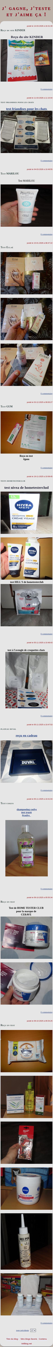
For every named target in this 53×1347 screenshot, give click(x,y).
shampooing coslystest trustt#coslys (27, 812)
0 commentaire (46, 89)
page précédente (22, 1330)
